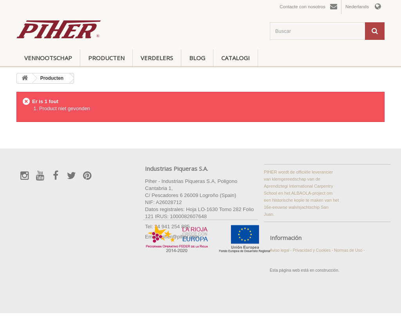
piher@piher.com (180, 237)
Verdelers (157, 58)
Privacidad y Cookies (312, 250)
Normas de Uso (348, 250)
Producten (106, 58)
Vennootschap (48, 58)
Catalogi (235, 58)
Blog (197, 58)
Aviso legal (280, 250)
